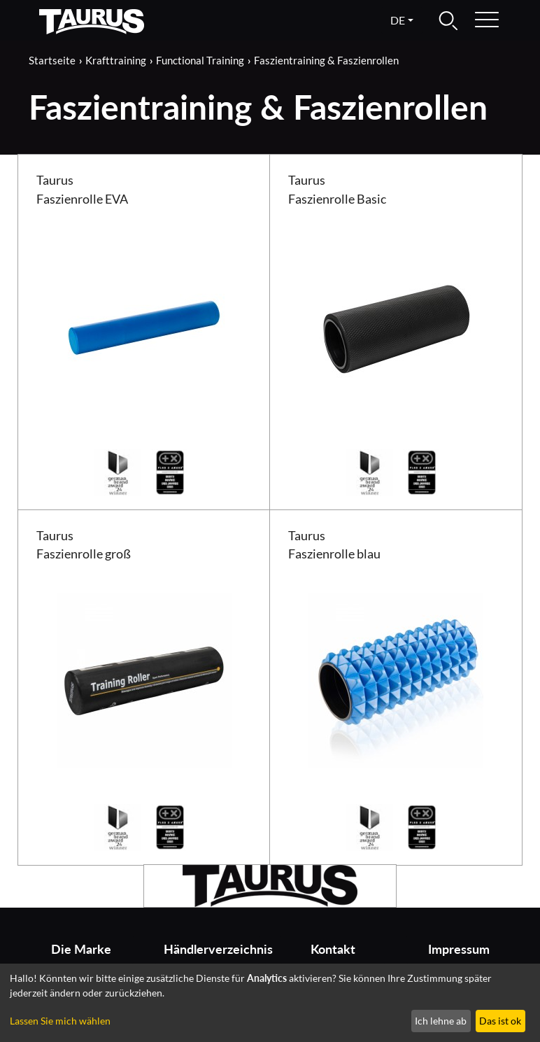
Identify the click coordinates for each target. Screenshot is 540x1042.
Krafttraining (115, 60)
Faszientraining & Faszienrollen (326, 60)
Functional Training (200, 60)
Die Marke (81, 949)
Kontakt (333, 949)
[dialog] (270, 1003)
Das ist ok (500, 1021)
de (397, 20)
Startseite (52, 60)
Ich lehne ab (441, 1021)
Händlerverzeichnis (212, 949)
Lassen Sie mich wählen (60, 1021)
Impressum (459, 949)
